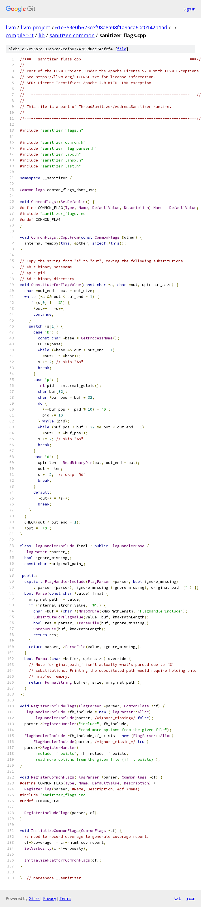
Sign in (189, 9)
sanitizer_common (72, 35)
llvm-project (35, 27)
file (121, 49)
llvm (11, 27)
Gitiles (34, 898)
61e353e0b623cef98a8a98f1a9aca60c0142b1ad (111, 27)
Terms (65, 898)
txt (177, 898)
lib (42, 35)
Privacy (49, 898)
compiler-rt (20, 35)
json (190, 898)
